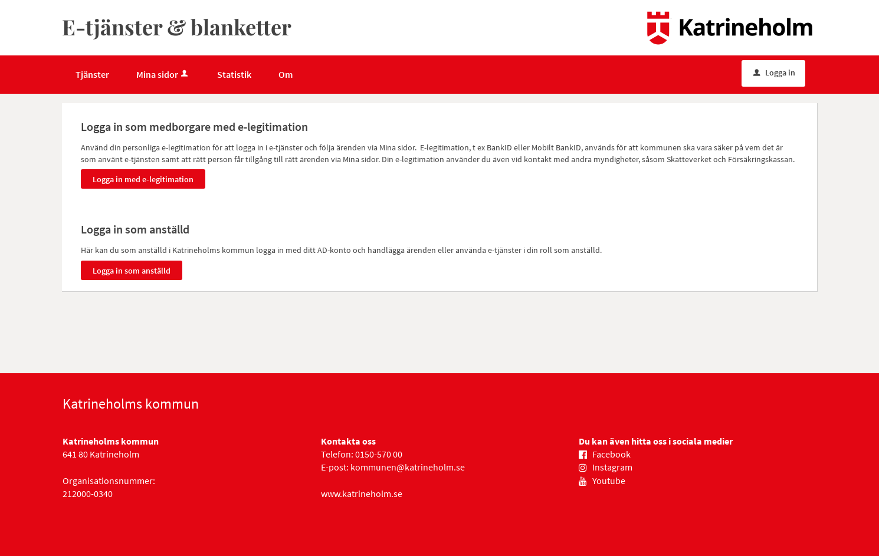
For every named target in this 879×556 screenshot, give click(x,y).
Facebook (611, 454)
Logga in (774, 72)
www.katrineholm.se (361, 493)
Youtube (608, 480)
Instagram (612, 467)
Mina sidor (163, 74)
